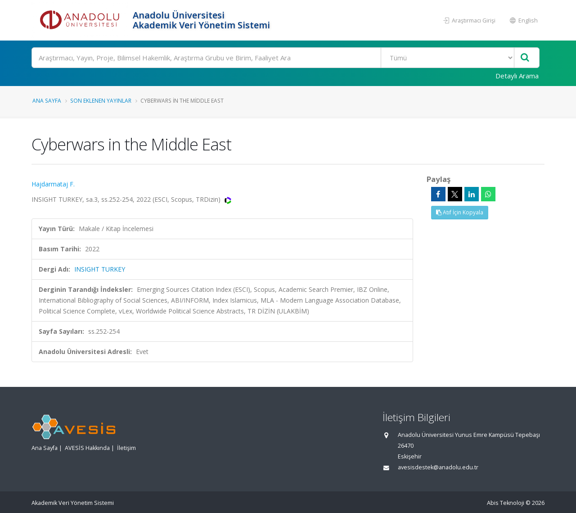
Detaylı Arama (517, 75)
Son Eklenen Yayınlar (100, 100)
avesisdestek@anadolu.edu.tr (438, 467)
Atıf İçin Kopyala (459, 212)
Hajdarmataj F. (53, 184)
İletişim (126, 448)
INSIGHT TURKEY (99, 269)
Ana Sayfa (46, 100)
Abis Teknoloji (505, 503)
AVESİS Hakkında (87, 448)
